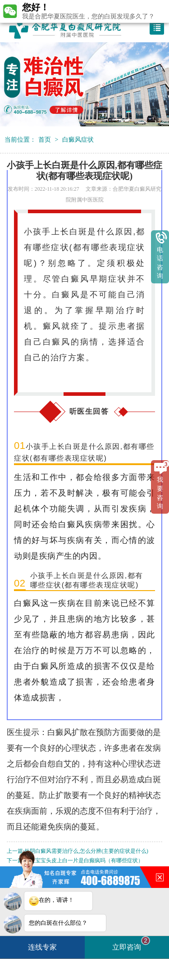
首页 (44, 139)
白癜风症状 (78, 139)
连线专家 (42, 947)
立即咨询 (131, 943)
